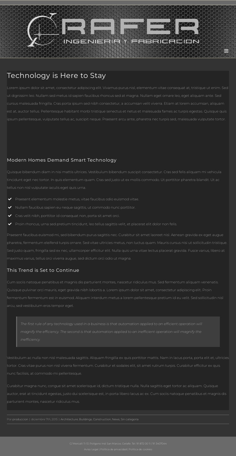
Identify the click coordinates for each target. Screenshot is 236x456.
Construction (102, 419)
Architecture (69, 419)
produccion (20, 419)
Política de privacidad (113, 449)
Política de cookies (140, 449)
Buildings (85, 419)
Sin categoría (130, 419)
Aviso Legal (91, 449)
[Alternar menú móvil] (226, 50)
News (116, 419)
